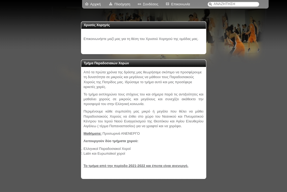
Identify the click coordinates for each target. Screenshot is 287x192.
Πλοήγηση (122, 4)
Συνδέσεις (151, 4)
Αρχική (95, 4)
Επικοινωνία (180, 4)
